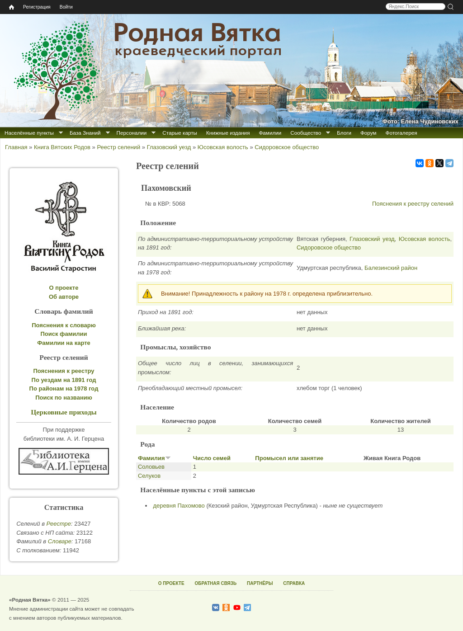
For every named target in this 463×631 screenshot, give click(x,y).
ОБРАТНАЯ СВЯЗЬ (215, 583)
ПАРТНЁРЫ (260, 583)
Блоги (344, 133)
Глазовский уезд (169, 147)
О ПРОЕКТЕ (171, 583)
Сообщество (305, 133)
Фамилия (154, 458)
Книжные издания (228, 133)
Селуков (149, 475)
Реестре (59, 523)
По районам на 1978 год (64, 388)
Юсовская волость (223, 147)
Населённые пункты (29, 133)
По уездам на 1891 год (64, 380)
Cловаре (59, 541)
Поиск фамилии (63, 333)
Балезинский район (390, 267)
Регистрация (37, 7)
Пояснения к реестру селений (413, 203)
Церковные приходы (64, 412)
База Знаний (85, 133)
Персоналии (132, 133)
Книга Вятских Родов (62, 147)
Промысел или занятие (289, 458)
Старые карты (179, 133)
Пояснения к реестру (63, 370)
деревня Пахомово (179, 505)
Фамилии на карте (63, 342)
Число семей (212, 458)
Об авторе (64, 296)
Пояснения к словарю (64, 325)
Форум (368, 133)
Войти (66, 7)
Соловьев (151, 466)
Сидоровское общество (287, 147)
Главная (16, 147)
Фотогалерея (401, 133)
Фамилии (270, 133)
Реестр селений (118, 147)
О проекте (64, 287)
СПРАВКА (294, 583)
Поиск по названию (63, 397)
